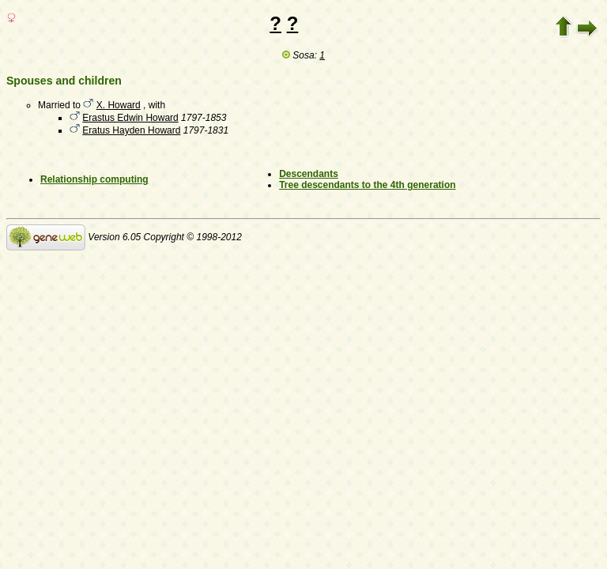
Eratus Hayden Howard (131, 130)
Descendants (308, 173)
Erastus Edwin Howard (130, 117)
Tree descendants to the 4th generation (367, 184)
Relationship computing (94, 179)
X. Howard (118, 105)
